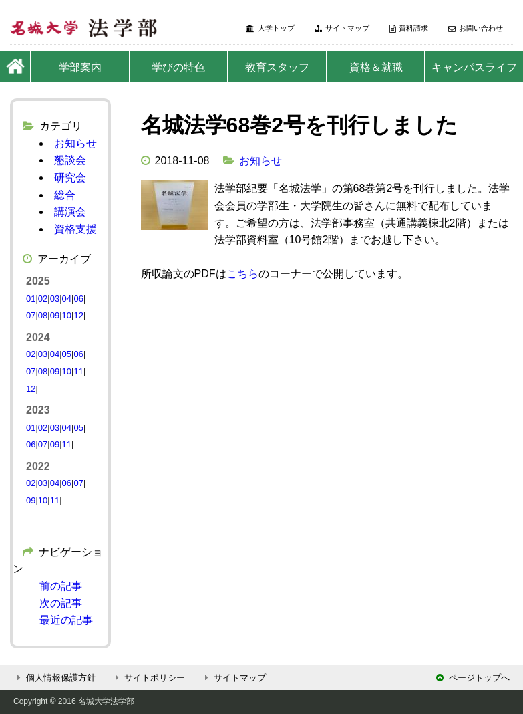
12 (78, 315)
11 (78, 371)
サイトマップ (342, 28)
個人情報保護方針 (54, 678)
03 (54, 298)
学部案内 (80, 67)
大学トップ (270, 28)
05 (66, 354)
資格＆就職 (376, 67)
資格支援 (75, 229)
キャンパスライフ (474, 67)
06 (78, 298)
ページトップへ (473, 678)
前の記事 (60, 586)
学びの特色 (178, 67)
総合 (64, 195)
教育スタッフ (277, 67)
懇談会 (70, 160)
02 (42, 298)
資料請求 (408, 28)
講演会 (70, 211)
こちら (242, 273)
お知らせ (260, 160)
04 (66, 298)
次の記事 (60, 603)
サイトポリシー (148, 678)
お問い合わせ (475, 28)
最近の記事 (66, 620)
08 (42, 315)
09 (54, 315)
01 (30, 298)
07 (30, 315)
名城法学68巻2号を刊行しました (299, 125)
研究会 (70, 177)
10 (66, 315)
